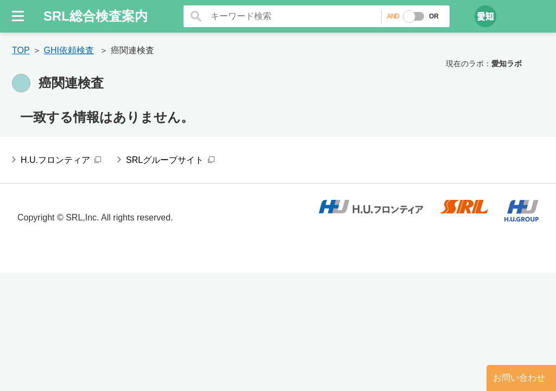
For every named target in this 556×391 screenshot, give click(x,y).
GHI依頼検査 (69, 50)
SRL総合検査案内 (95, 16)
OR (434, 16)
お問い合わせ (519, 377)
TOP (21, 50)
